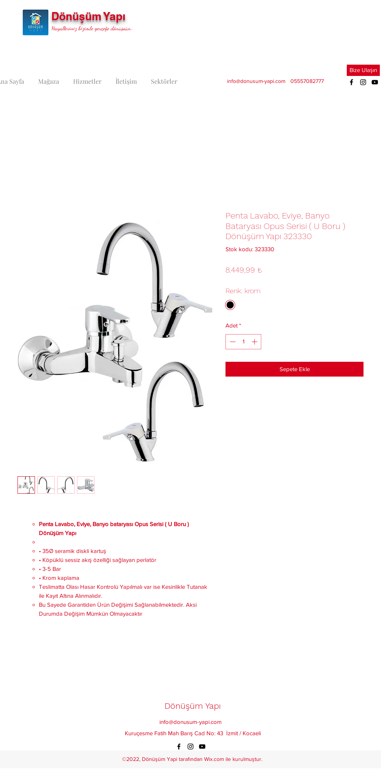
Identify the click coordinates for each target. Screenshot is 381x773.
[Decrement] (232, 342)
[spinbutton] (243, 342)
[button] (363, 70)
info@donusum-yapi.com (256, 81)
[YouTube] (375, 82)
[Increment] (255, 342)
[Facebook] (351, 82)
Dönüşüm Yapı (88, 16)
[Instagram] (363, 82)
